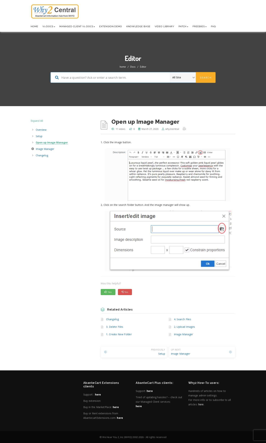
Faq (213, 26)
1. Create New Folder (119, 334)
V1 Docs (49, 26)
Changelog (112, 319)
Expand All (37, 120)
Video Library (164, 26)
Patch (183, 26)
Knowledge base (138, 26)
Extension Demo (110, 26)
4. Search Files (182, 319)
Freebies (200, 26)
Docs (133, 66)
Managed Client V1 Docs (77, 26)
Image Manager (183, 334)
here (98, 394)
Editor (143, 66)
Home (34, 26)
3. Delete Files (114, 326)
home (123, 66)
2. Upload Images (184, 326)
